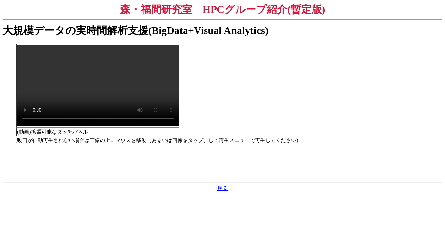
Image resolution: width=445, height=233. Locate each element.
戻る (222, 188)
